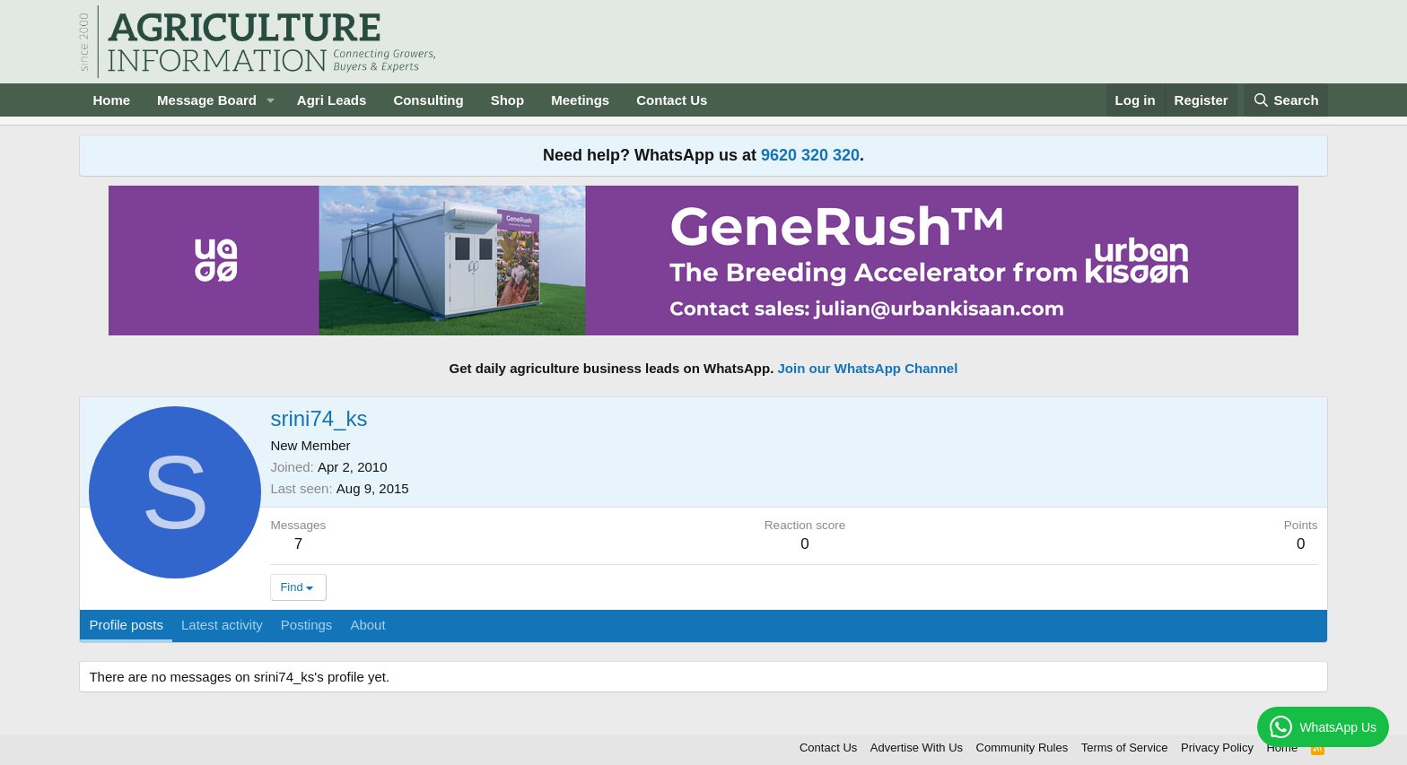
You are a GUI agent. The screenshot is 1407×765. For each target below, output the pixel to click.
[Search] (1286, 100)
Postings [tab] (307, 624)
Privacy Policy (1217, 747)
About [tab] (367, 624)
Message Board (207, 100)
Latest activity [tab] (222, 624)
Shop (508, 100)
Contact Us (671, 100)
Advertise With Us (916, 747)
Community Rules (1022, 747)
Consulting (428, 100)
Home (111, 100)
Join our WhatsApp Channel (868, 368)
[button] (271, 100)
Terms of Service (1124, 747)
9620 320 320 (810, 155)
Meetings (580, 100)
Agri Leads (332, 100)
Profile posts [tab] (126, 624)
